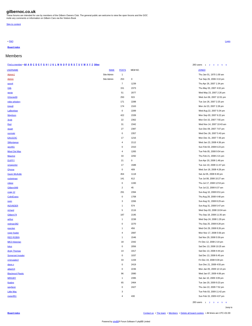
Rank (111, 70)
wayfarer (11, 287)
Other (97, 65)
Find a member (14, 64)
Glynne (10, 169)
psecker (11, 228)
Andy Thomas (14, 251)
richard (10, 210)
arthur (10, 219)
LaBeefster (12, 111)
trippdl (10, 106)
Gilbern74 (12, 215)
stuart (10, 129)
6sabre (10, 282)
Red (9, 124)
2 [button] (209, 65)
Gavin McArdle (14, 174)
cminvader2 (13, 260)
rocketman (12, 178)
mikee (10, 183)
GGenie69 (12, 97)
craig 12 (11, 192)
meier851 (12, 296)
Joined (202, 70)
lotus (9, 246)
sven (9, 201)
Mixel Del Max (14, 151)
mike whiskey (13, 101)
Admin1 (11, 74)
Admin (10, 79)
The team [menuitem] (161, 313)
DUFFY (11, 160)
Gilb (9, 88)
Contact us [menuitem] (148, 313)
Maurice (11, 156)
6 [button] (226, 65)
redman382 (13, 224)
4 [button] (218, 65)
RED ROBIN (13, 237)
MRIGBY (11, 278)
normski (11, 133)
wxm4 (10, 83)
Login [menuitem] (227, 41)
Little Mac (12, 291)
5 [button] (222, 65)
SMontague (13, 142)
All (25, 65)
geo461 (11, 147)
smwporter (12, 165)
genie (10, 92)
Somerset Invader (16, 255)
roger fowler (13, 233)
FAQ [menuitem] (11, 41)
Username (12, 70)
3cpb (9, 120)
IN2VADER (12, 205)
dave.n (10, 264)
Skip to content (13, 24)
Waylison (11, 115)
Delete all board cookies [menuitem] (192, 313)
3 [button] (213, 65)
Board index (13, 313)
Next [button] (230, 65)
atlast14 (11, 269)
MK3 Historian (14, 242)
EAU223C (12, 138)
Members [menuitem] (173, 313)
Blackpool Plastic (15, 273)
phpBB (116, 321)
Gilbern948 (12, 187)
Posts (122, 70)
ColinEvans (13, 196)
